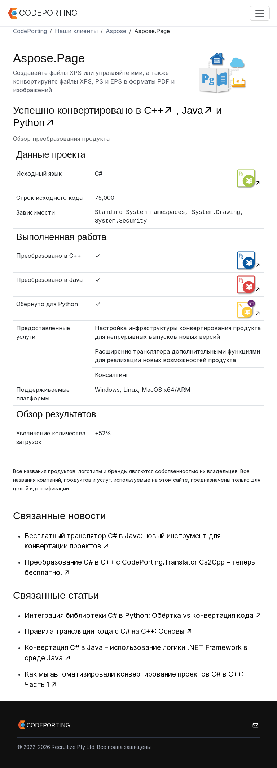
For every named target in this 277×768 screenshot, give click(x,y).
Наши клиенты (76, 31)
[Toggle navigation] (260, 13)
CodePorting (30, 31)
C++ (160, 110)
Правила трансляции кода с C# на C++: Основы (109, 631)
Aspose (116, 31)
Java (199, 110)
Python (34, 122)
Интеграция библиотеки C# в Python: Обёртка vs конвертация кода (143, 615)
